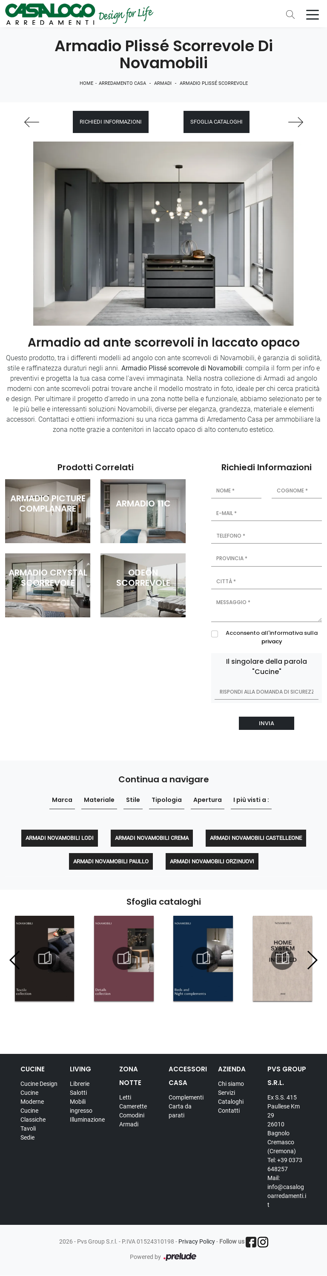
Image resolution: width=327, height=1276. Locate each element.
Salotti (78, 1092)
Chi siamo (231, 1083)
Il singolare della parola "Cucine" (266, 667)
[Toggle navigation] (312, 14)
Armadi (163, 83)
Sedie (27, 1137)
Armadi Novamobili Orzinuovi (212, 861)
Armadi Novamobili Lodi (60, 838)
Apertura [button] (207, 800)
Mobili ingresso (81, 1106)
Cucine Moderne (32, 1097)
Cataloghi (231, 1101)
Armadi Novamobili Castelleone (256, 838)
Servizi (226, 1092)
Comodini (131, 1115)
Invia (266, 723)
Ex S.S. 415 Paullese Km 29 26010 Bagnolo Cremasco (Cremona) (283, 1124)
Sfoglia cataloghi (216, 122)
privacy (271, 641)
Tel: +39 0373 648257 (284, 1164)
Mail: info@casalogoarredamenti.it (286, 1191)
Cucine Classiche (33, 1115)
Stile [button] (133, 800)
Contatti (229, 1110)
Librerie (79, 1083)
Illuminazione (87, 1119)
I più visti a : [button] (251, 800)
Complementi (186, 1097)
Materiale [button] (99, 800)
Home (86, 83)
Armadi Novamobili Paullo (111, 861)
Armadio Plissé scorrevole (214, 83)
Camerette (133, 1106)
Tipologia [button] (167, 800)
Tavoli (28, 1128)
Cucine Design (38, 1083)
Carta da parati (180, 1111)
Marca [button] (62, 800)
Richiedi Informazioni (111, 122)
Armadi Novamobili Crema (152, 838)
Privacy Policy (196, 1241)
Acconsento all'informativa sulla (272, 637)
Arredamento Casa (122, 83)
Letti (125, 1097)
